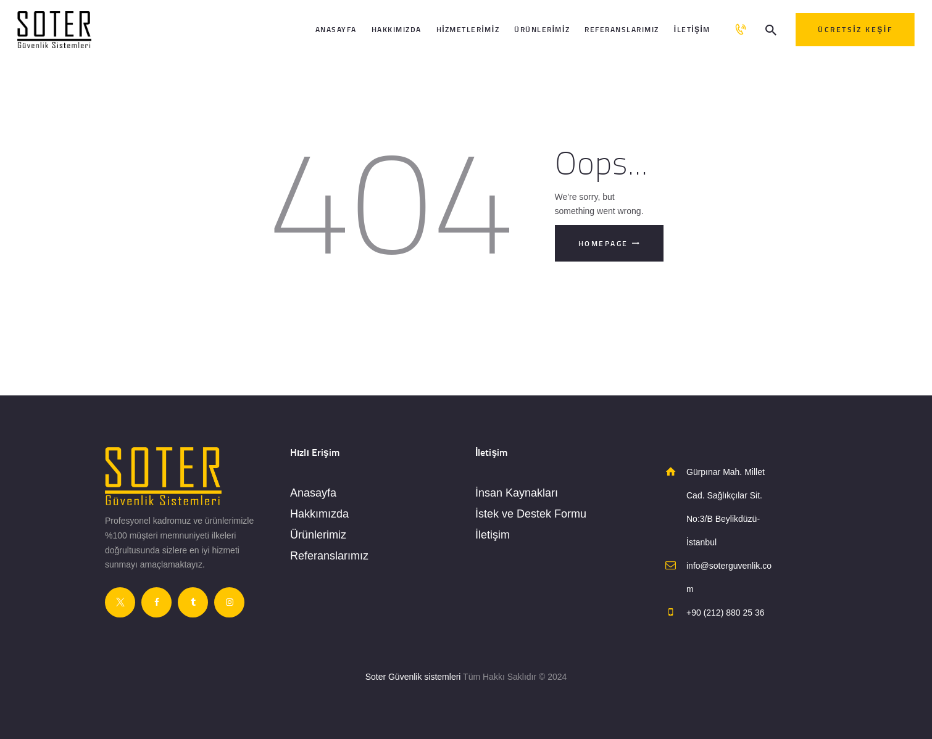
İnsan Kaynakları (516, 493)
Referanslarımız (329, 556)
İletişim (492, 535)
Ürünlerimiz (318, 535)
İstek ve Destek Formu (530, 514)
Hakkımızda (319, 514)
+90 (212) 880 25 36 (725, 612)
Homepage (603, 243)
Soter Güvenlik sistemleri (413, 677)
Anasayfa (313, 493)
